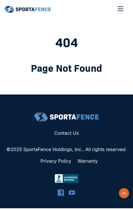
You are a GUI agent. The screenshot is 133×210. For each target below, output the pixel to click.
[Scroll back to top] (124, 193)
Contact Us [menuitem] (66, 133)
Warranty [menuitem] (88, 161)
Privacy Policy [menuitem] (55, 161)
